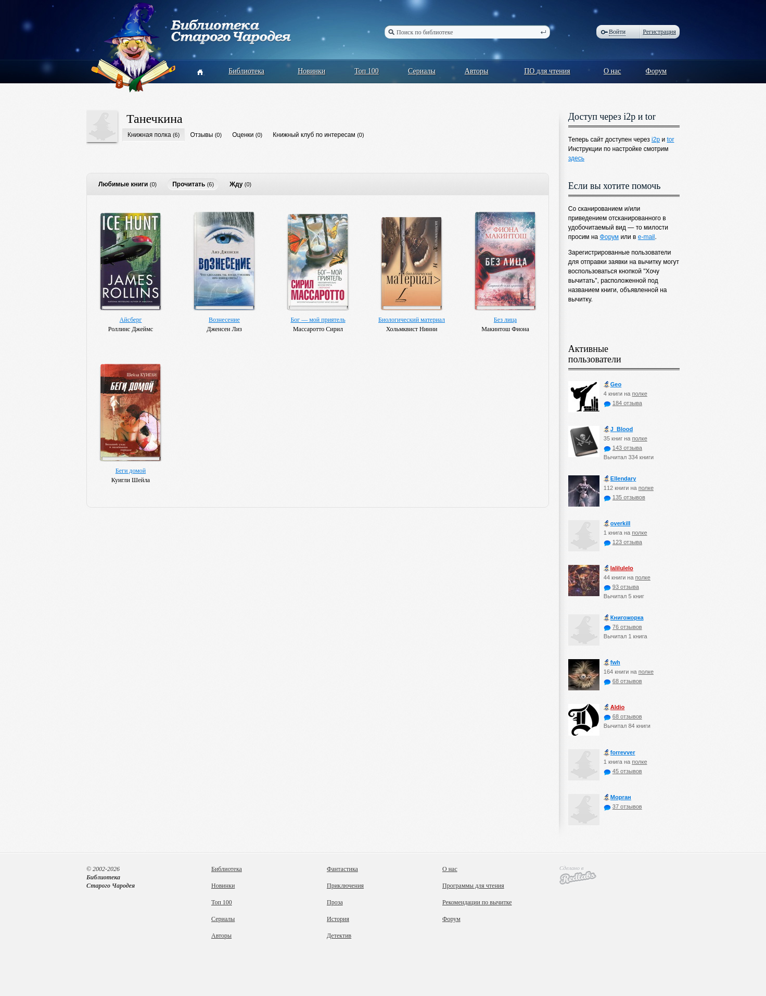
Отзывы (201, 134)
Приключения (345, 885)
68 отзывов (623, 681)
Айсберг (131, 319)
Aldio (614, 707)
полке (639, 393)
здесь (576, 158)
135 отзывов (624, 497)
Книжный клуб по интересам (314, 134)
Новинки (311, 71)
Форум (656, 71)
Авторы (477, 71)
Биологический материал (411, 319)
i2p (656, 139)
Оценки (242, 134)
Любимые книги (123, 184)
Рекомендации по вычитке (477, 902)
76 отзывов (623, 627)
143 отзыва (623, 448)
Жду (235, 184)
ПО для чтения (547, 71)
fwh (612, 662)
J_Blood (618, 429)
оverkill (617, 523)
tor (670, 139)
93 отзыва (621, 587)
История (338, 919)
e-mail (646, 237)
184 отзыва (623, 403)
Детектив (339, 935)
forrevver (619, 752)
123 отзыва (623, 542)
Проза (335, 902)
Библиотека (246, 71)
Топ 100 (366, 71)
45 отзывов (623, 771)
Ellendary (620, 478)
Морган (617, 797)
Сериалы (422, 71)
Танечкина (154, 118)
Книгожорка (624, 617)
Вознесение (224, 319)
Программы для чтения (473, 885)
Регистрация (659, 31)
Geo (612, 384)
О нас (612, 71)
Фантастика (342, 869)
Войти (617, 31)
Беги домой (131, 470)
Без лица (505, 319)
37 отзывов (623, 806)
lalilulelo (618, 568)
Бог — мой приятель (317, 319)
